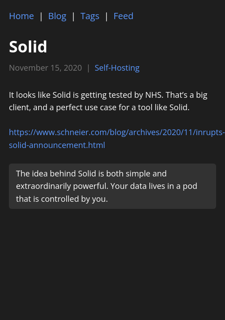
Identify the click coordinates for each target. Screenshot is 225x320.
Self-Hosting (117, 67)
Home (21, 16)
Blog (57, 16)
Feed (123, 16)
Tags (90, 16)
